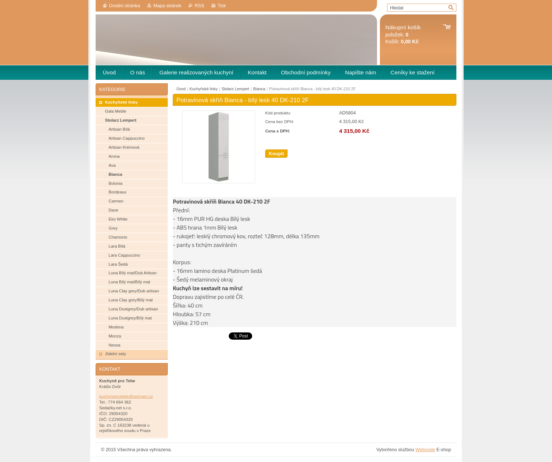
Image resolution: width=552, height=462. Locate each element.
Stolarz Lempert (235, 89)
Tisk (222, 5)
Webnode (425, 449)
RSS (199, 5)
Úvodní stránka (124, 5)
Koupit (276, 153)
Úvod (180, 89)
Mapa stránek (167, 5)
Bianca (259, 89)
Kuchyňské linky (203, 89)
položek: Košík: (403, 34)
